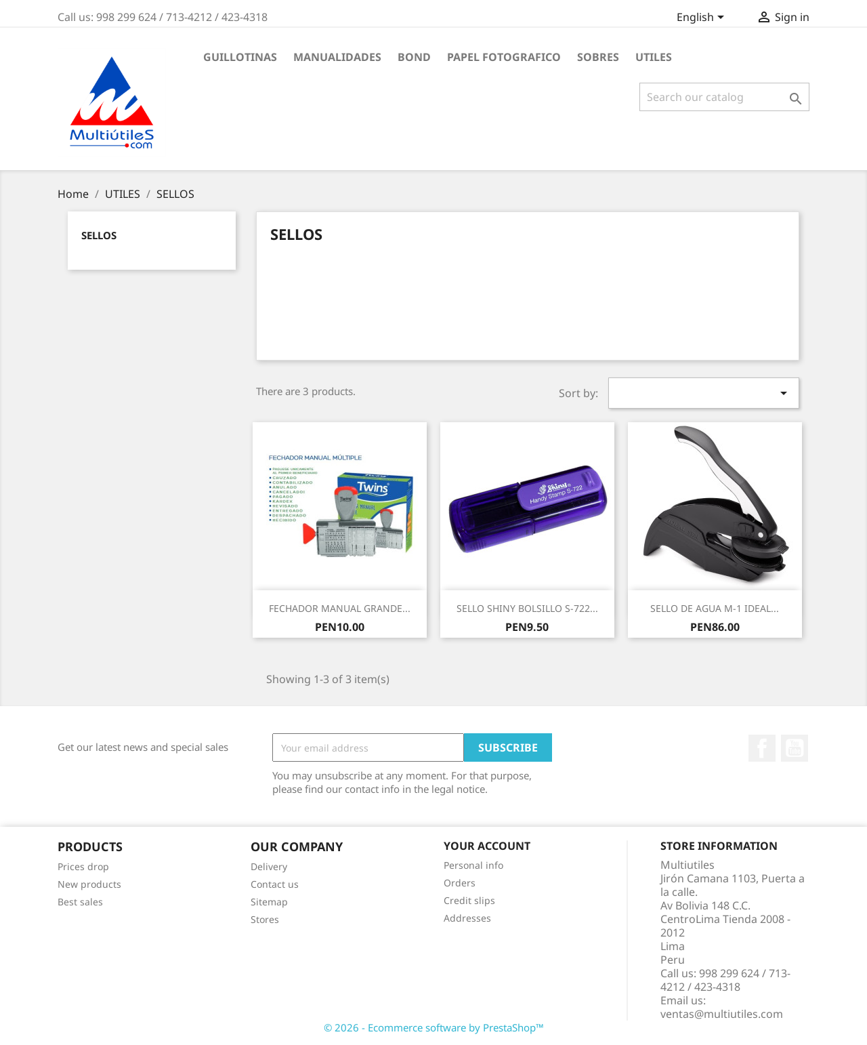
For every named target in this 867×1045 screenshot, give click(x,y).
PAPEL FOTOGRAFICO (504, 56)
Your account (487, 845)
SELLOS (99, 235)
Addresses (467, 917)
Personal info (473, 865)
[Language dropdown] (703, 18)
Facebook (762, 748)
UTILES (653, 56)
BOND (414, 56)
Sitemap (269, 901)
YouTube (794, 748)
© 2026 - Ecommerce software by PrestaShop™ (434, 1027)
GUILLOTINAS (240, 56)
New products (89, 884)
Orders (459, 882)
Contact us (275, 884)
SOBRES (598, 56)
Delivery (269, 866)
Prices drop (83, 866)
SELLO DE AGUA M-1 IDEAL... (714, 608)
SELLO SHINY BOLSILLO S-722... (527, 608)
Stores (265, 919)
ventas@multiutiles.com (721, 1013)
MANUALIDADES (337, 56)
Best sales (80, 901)
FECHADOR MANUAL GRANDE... (339, 608)
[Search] (724, 97)
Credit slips (469, 900)
